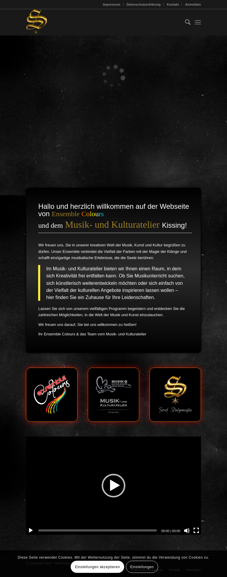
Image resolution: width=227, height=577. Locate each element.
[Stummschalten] (187, 531)
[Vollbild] (196, 531)
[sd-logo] (175, 394)
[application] (113, 486)
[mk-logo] (113, 394)
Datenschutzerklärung (144, 4)
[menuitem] (112, 4)
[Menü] (198, 22)
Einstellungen (142, 567)
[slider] (97, 530)
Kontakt (173, 4)
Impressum (111, 4)
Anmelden (193, 4)
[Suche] (185, 22)
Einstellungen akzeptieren (97, 567)
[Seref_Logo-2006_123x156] (36, 22)
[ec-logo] (51, 394)
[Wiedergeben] (31, 531)
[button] (113, 485)
